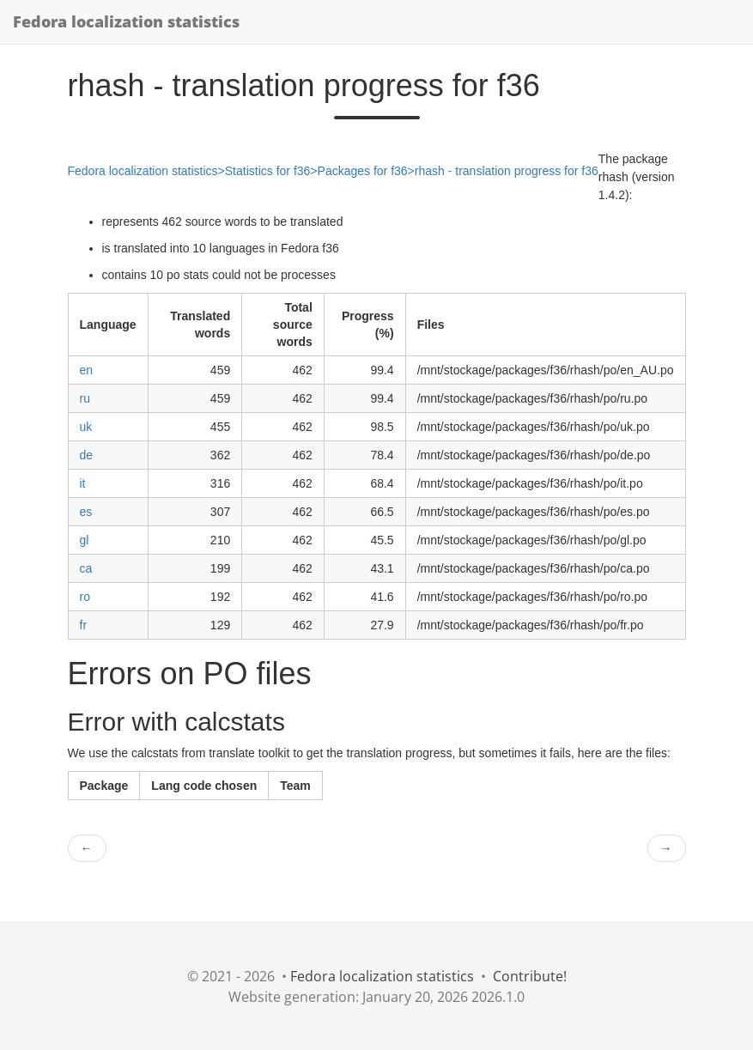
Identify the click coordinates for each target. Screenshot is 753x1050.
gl (84, 540)
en (87, 370)
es (86, 512)
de (87, 455)
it (83, 483)
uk (86, 427)
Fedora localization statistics (126, 21)
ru (85, 398)
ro (85, 597)
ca (86, 568)
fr (84, 625)
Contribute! (530, 976)
